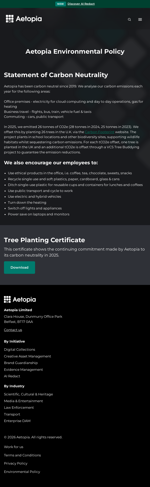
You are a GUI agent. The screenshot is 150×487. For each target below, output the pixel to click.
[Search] (129, 19)
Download (20, 267)
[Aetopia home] (23, 19)
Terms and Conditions (22, 455)
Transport (12, 414)
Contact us (13, 330)
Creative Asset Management (27, 356)
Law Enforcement (19, 408)
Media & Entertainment (23, 401)
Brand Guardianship (21, 363)
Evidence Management (23, 370)
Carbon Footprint (99, 132)
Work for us (13, 447)
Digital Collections (19, 349)
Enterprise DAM (17, 421)
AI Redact (12, 376)
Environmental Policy (22, 472)
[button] (140, 19)
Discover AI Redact (81, 4)
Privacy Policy (15, 463)
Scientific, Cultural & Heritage (28, 394)
